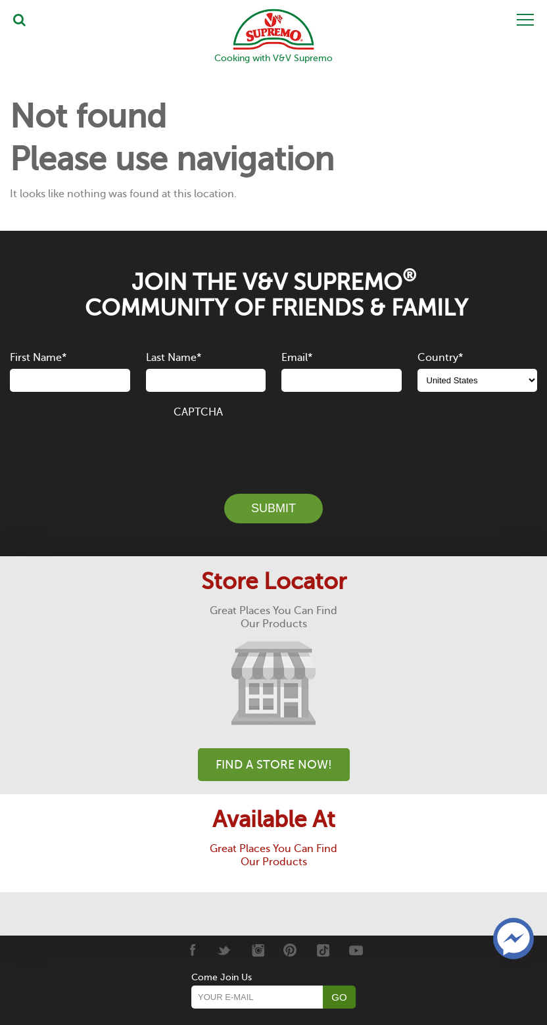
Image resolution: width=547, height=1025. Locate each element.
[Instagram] (257, 950)
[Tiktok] (323, 950)
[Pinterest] (290, 950)
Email (296, 358)
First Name (38, 358)
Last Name (173, 358)
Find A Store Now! (274, 764)
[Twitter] (224, 950)
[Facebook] (192, 950)
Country (440, 358)
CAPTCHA (198, 412)
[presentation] (273, 448)
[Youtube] (356, 950)
